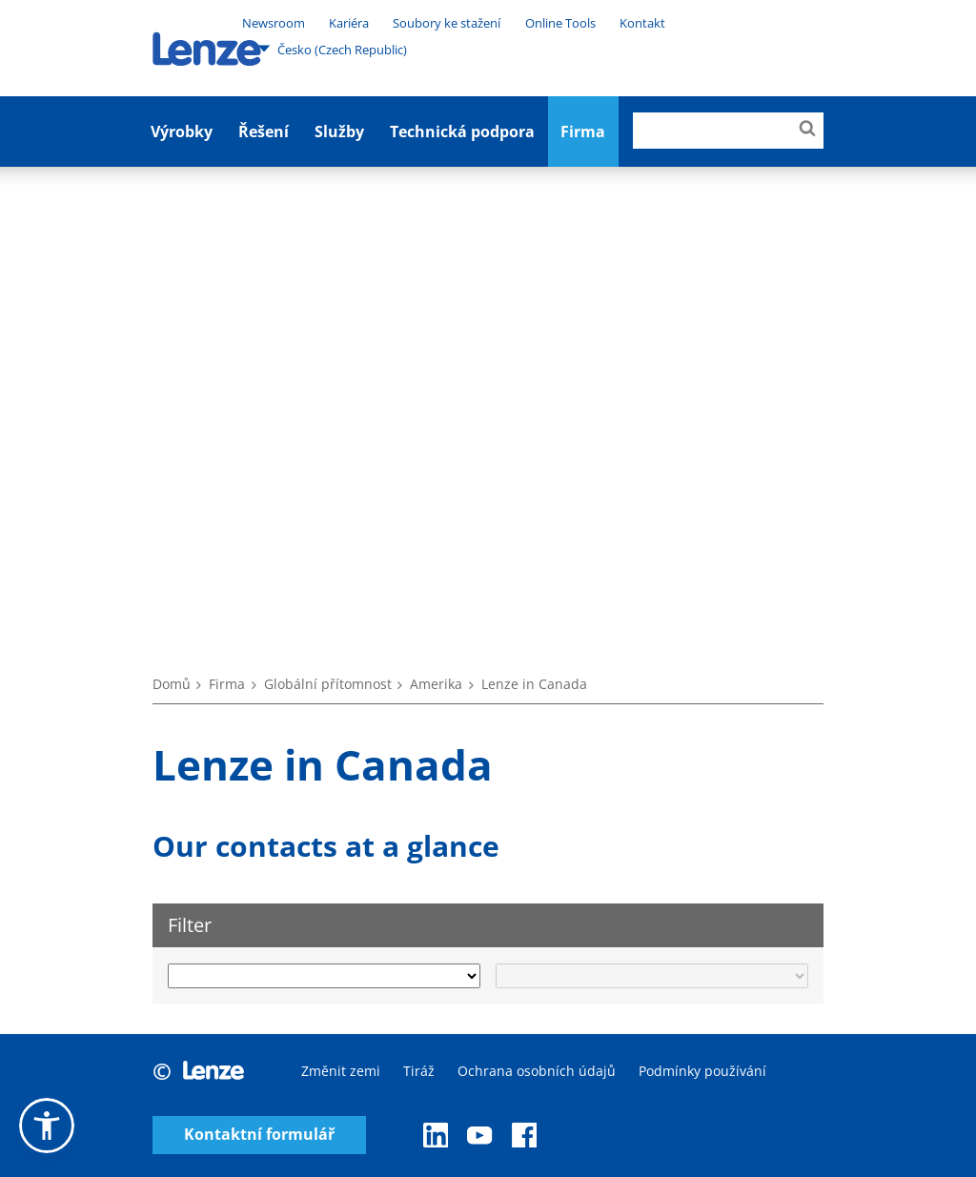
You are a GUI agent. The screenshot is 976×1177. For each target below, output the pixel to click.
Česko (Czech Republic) (332, 48)
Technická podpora (462, 131)
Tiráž (419, 1071)
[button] (46, 1125)
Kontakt (642, 22)
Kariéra (349, 22)
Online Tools (560, 22)
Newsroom (273, 22)
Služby (339, 131)
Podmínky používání (702, 1071)
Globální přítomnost (328, 684)
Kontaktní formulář (259, 1135)
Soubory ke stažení (446, 22)
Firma (227, 684)
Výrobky (182, 131)
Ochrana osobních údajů (537, 1071)
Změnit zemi (340, 1071)
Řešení (263, 131)
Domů (171, 684)
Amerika (436, 684)
